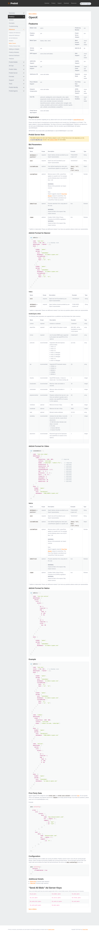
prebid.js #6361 (53, 139)
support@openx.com (78, 119)
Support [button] (60, 3)
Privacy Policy (85, 929)
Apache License (51, 929)
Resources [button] (73, 3)
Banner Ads (33, 881)
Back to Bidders (33, 13)
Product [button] (53, 3)
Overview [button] (46, 3)
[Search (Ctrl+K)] (85, 3)
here (78, 795)
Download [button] (66, 3)
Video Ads (32, 883)
